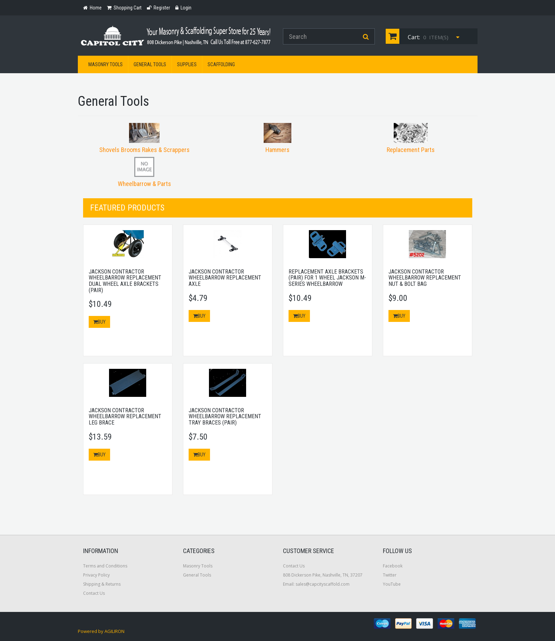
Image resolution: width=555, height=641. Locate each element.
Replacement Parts (411, 149)
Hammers (277, 149)
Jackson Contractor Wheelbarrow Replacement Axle (225, 277)
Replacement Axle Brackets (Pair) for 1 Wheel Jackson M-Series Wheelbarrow (327, 277)
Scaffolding (221, 64)
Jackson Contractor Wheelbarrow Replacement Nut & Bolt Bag (424, 277)
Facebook (392, 566)
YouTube (392, 584)
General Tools (150, 64)
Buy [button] (99, 322)
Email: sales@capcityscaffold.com (316, 584)
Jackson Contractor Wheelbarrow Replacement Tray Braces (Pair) (225, 416)
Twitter (390, 575)
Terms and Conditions (105, 566)
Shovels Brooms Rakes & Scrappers (144, 149)
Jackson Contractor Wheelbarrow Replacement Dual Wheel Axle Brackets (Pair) (125, 281)
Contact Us (94, 593)
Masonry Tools (105, 64)
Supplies (187, 64)
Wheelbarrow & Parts (144, 183)
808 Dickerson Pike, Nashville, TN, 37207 (323, 575)
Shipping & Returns (102, 584)
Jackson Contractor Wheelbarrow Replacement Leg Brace (125, 416)
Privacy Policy (96, 575)
